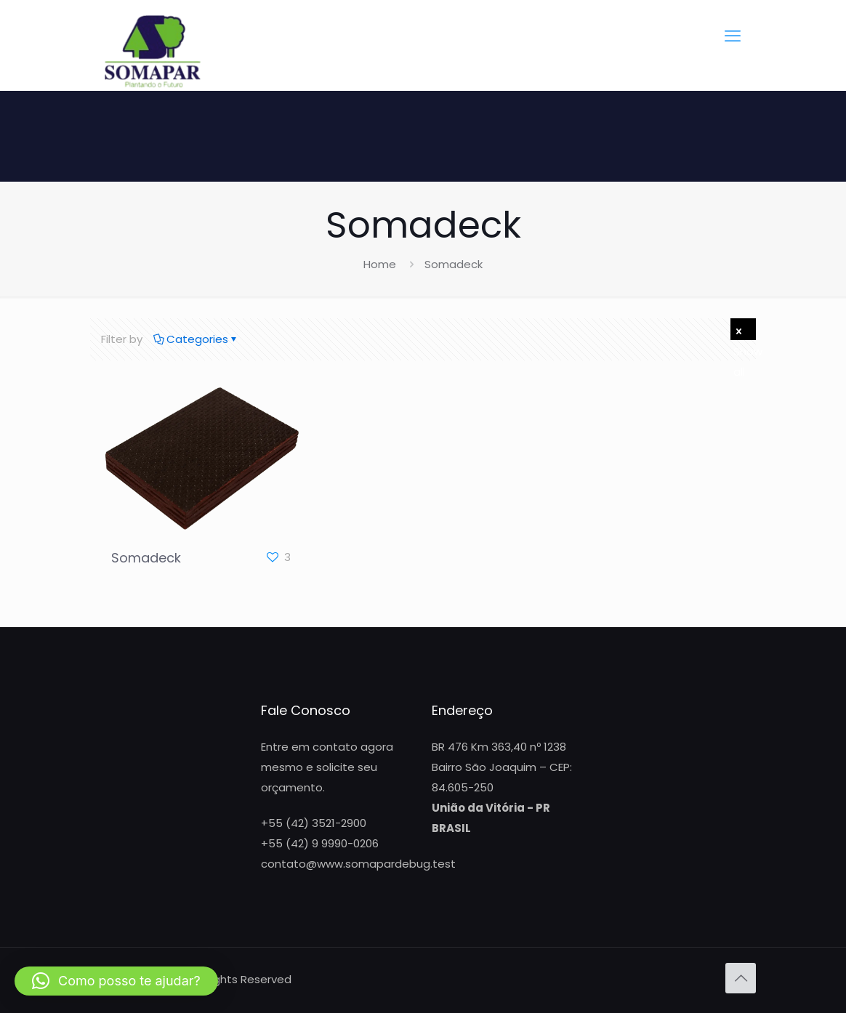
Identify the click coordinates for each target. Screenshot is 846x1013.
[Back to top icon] (740, 978)
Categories (196, 339)
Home (379, 264)
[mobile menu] (732, 36)
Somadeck (146, 558)
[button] (116, 981)
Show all (744, 331)
